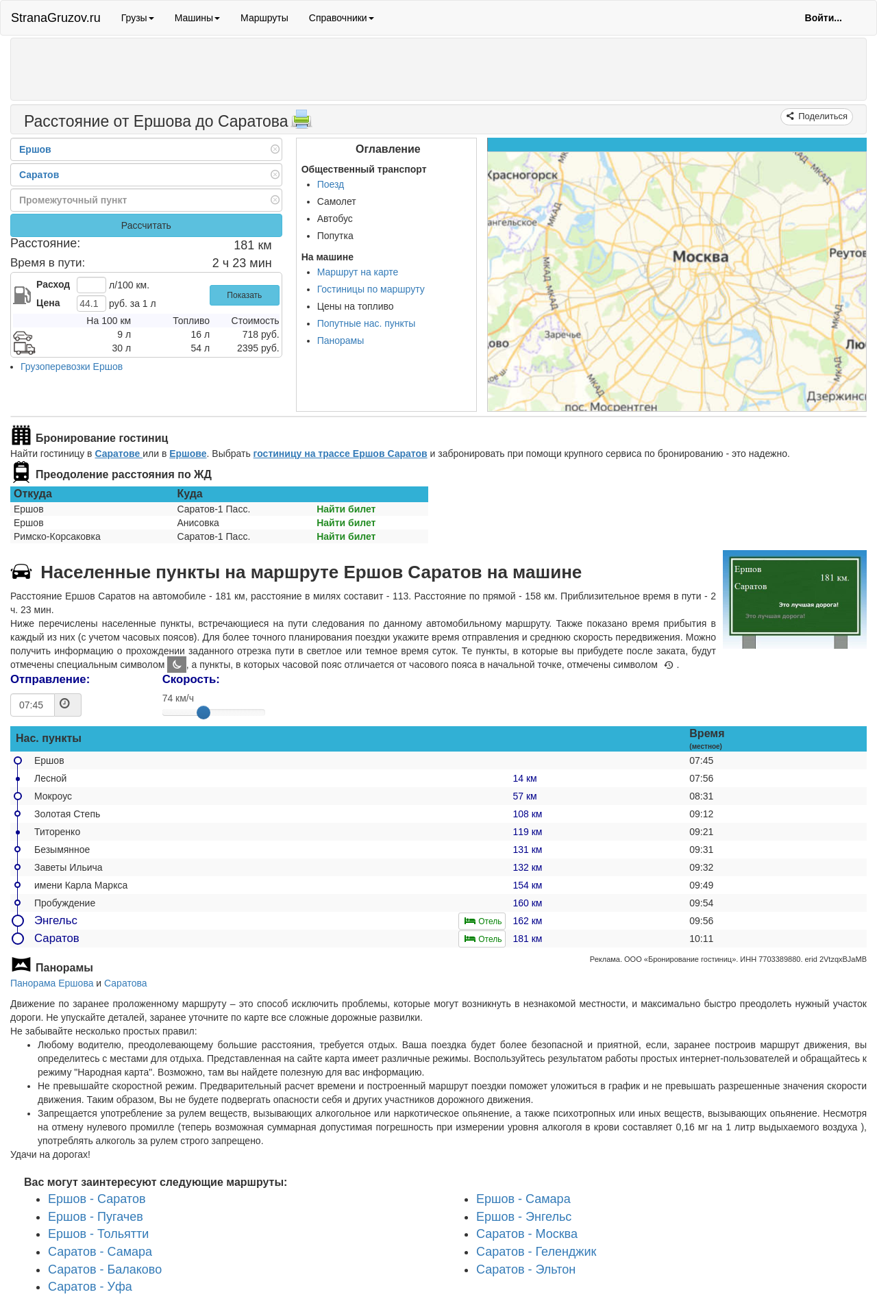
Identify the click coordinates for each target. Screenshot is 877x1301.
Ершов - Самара (523, 1199)
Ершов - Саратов (96, 1199)
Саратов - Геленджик (536, 1252)
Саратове (119, 453)
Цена (48, 302)
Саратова (125, 983)
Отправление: (50, 679)
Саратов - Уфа (90, 1287)
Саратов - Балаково (105, 1269)
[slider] (203, 712)
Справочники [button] (341, 17)
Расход (53, 284)
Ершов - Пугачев (95, 1217)
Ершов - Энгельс (523, 1217)
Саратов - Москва (527, 1234)
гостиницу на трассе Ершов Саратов (341, 453)
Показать (244, 295)
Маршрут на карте (358, 272)
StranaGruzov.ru (56, 18)
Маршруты (264, 17)
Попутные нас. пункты (366, 323)
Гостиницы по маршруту (371, 289)
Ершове (187, 453)
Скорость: (191, 679)
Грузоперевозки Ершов (72, 366)
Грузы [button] (137, 17)
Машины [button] (197, 17)
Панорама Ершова (51, 983)
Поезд (331, 184)
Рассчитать (146, 225)
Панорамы (341, 340)
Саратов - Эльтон (526, 1269)
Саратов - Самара (100, 1252)
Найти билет (346, 509)
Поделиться (822, 116)
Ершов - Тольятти (98, 1234)
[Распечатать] (301, 123)
